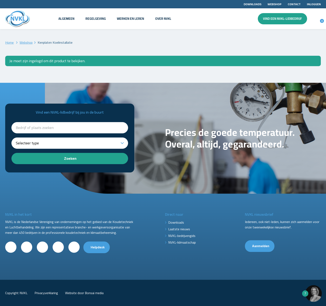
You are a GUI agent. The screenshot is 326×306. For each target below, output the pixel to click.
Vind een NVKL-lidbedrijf (282, 19)
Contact (294, 4)
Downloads (252, 4)
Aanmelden (260, 246)
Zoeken (70, 158)
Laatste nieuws (179, 229)
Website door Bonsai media (84, 293)
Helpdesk (98, 247)
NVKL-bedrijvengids (181, 236)
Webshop (275, 4)
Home (9, 42)
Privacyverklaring (46, 293)
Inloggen (314, 4)
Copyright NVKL (16, 293)
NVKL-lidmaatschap (182, 242)
